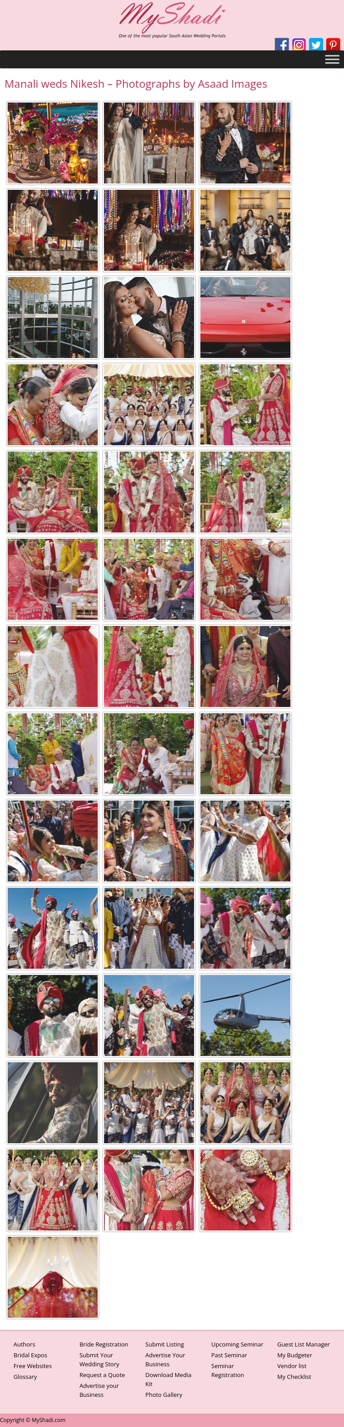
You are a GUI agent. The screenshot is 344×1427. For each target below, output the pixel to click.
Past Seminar (229, 1355)
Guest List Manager (303, 1344)
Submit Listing (164, 1344)
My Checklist (294, 1377)
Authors (24, 1344)
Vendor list (292, 1366)
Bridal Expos (30, 1355)
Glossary (25, 1377)
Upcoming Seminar (237, 1344)
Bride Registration (103, 1344)
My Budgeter (294, 1355)
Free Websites (33, 1366)
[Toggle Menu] (332, 59)
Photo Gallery (163, 1395)
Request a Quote (102, 1375)
